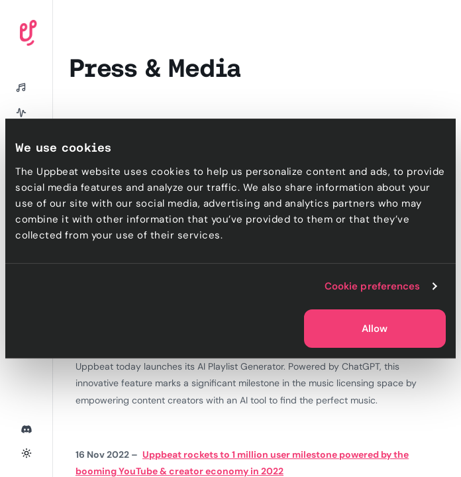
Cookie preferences (373, 286)
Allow (374, 328)
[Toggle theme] (26, 453)
